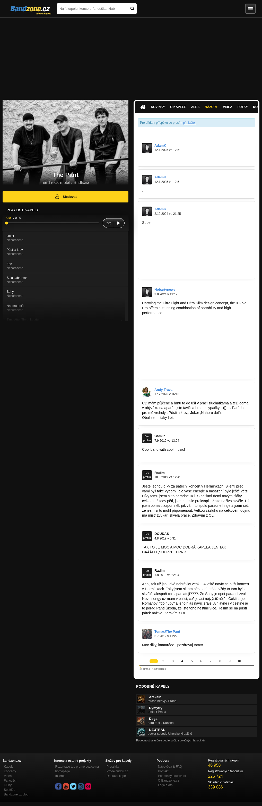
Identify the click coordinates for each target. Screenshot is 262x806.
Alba (195, 107)
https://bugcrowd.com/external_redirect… (175, 247)
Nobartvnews (165, 289)
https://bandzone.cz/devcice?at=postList (174, 357)
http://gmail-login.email (160, 454)
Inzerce (60, 776)
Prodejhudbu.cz (117, 771)
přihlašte (189, 123)
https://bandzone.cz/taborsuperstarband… (175, 318)
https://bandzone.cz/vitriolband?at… (170, 337)
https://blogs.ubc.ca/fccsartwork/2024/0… (175, 227)
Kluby (8, 785)
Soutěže (9, 790)
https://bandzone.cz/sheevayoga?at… (172, 361)
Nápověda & (170, 766)
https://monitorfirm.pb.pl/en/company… (173, 266)
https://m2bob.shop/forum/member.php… (174, 232)
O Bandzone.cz (168, 780)
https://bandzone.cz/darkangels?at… (171, 342)
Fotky (243, 107)
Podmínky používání (172, 776)
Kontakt (163, 771)
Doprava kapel (116, 776)
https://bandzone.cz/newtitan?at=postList (174, 371)
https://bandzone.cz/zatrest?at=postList (173, 352)
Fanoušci (10, 780)
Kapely (8, 766)
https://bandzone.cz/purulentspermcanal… (175, 347)
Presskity (113, 766)
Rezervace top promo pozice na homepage (77, 769)
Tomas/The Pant (167, 631)
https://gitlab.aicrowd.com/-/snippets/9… (174, 261)
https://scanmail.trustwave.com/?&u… (192, 242)
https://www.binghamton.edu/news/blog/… (192, 252)
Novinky (158, 107)
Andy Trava (163, 390)
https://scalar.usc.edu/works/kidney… (183, 222)
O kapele (178, 107)
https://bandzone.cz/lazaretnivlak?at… (172, 323)
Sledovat (65, 196)
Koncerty (10, 771)
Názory (211, 107)
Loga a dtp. (165, 785)
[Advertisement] (131, 56)
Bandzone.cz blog (16, 794)
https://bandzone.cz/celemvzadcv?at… (173, 332)
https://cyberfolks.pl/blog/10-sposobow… (174, 237)
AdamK (160, 145)
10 (239, 661)
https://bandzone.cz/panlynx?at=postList (174, 327)
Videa (227, 107)
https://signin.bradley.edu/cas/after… (171, 257)
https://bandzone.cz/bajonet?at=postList (174, 366)
